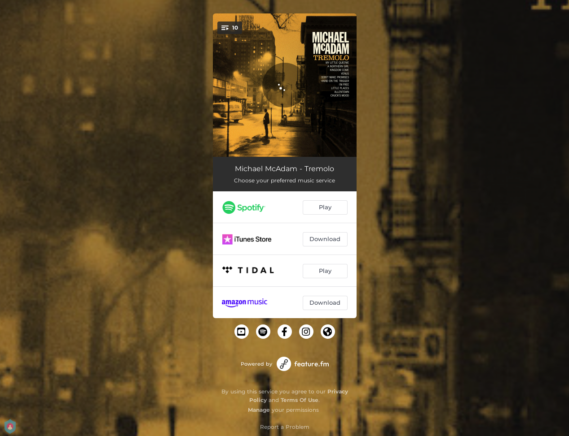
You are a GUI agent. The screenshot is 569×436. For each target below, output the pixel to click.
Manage (259, 409)
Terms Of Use (299, 400)
